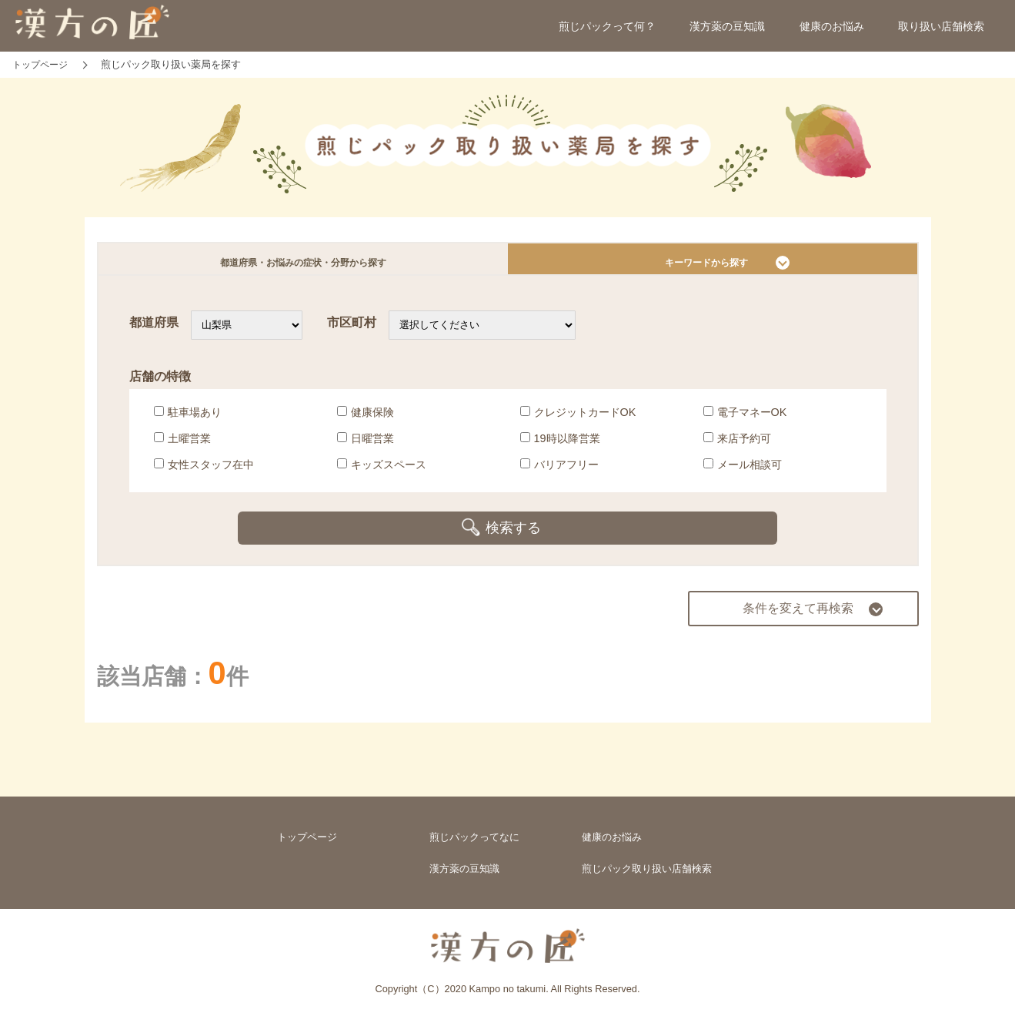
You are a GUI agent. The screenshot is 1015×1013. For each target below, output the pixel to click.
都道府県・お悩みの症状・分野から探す (303, 262)
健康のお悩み (832, 26)
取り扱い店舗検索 (941, 26)
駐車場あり (188, 418)
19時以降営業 (560, 444)
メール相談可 (742, 471)
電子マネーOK (745, 418)
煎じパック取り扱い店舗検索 (647, 864)
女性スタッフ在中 (204, 471)
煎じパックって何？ (607, 26)
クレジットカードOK (578, 418)
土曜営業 (182, 444)
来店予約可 (737, 444)
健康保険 (365, 418)
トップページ (307, 829)
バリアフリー (559, 471)
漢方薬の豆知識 (727, 26)
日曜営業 (365, 444)
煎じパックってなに (474, 829)
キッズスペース (381, 471)
